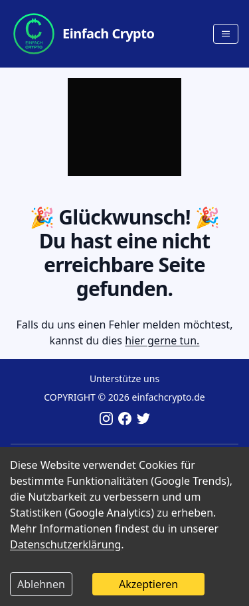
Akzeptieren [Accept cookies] (148, 584)
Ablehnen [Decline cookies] (41, 584)
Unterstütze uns (124, 378)
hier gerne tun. (162, 340)
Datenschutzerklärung (65, 544)
